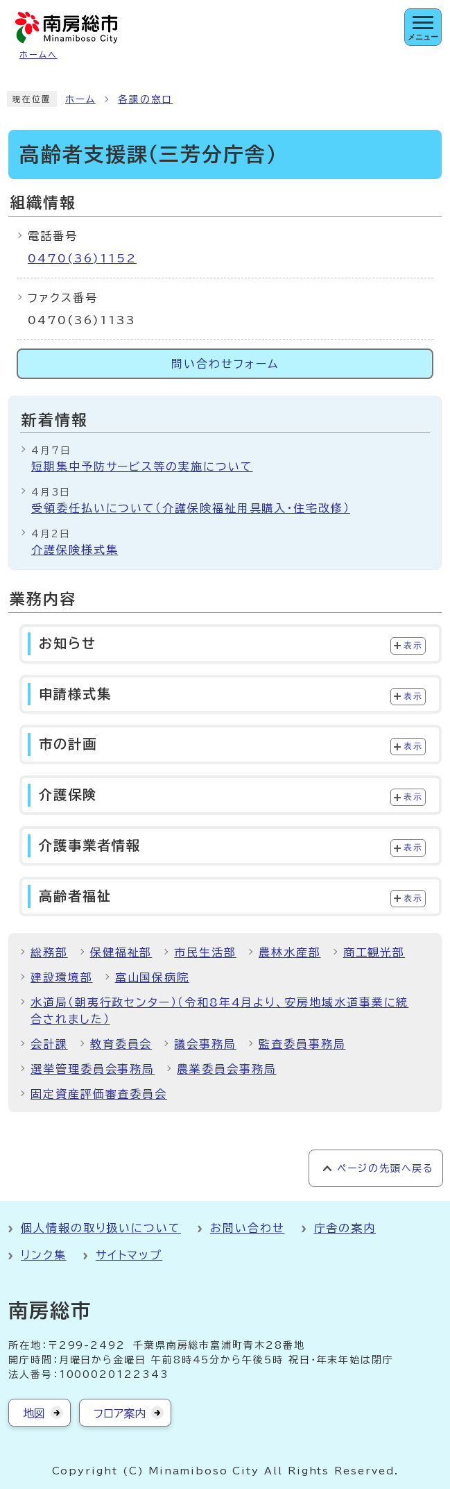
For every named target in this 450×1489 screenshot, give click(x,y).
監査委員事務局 (302, 1044)
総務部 (49, 952)
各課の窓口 (145, 99)
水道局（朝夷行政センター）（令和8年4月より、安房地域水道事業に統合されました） (219, 1011)
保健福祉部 (121, 952)
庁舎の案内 (345, 1228)
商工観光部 (374, 952)
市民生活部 (205, 952)
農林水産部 (290, 952)
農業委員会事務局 (226, 1069)
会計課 (49, 1044)
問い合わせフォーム (224, 363)
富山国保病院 (152, 977)
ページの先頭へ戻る (385, 1168)
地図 (34, 1413)
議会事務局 (205, 1044)
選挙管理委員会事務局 (93, 1069)
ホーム (80, 99)
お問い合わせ (247, 1228)
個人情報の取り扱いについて (101, 1228)
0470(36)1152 (82, 258)
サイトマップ (129, 1255)
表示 (413, 645)
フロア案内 (120, 1413)
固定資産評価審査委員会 (99, 1094)
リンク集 (44, 1255)
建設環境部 (62, 977)
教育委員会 (121, 1044)
